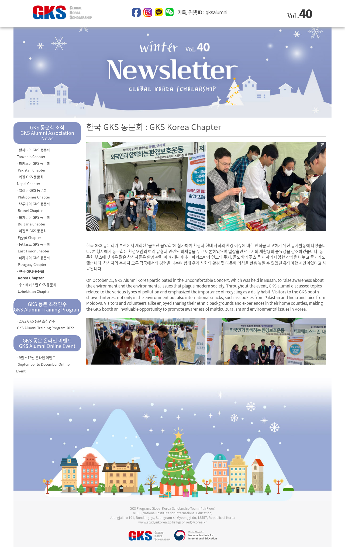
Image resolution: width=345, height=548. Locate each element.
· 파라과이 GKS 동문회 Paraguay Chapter (33, 261)
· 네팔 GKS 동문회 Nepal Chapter (29, 180)
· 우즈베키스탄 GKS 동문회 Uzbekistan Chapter (36, 288)
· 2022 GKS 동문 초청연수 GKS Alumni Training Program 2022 (45, 324)
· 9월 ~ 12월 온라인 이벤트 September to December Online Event (43, 364)
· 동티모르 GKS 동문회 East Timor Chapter (33, 248)
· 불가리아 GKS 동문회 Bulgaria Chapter (33, 221)
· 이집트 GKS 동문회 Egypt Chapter (31, 234)
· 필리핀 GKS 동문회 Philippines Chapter (33, 194)
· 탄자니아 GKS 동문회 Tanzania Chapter (33, 153)
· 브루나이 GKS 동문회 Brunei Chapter (33, 207)
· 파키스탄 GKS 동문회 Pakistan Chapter (33, 167)
